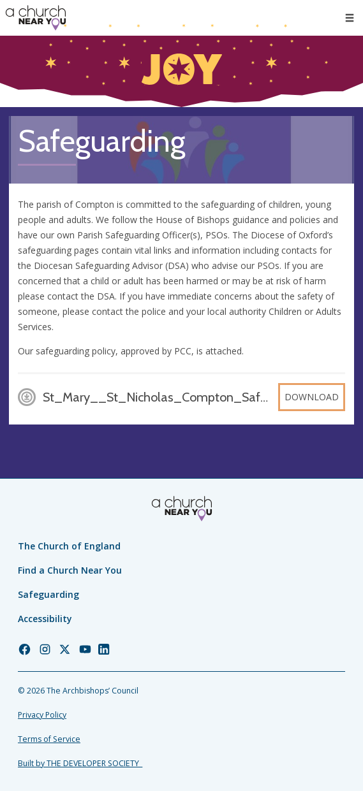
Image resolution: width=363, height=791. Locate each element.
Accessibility (45, 619)
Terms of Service (49, 739)
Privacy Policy (42, 714)
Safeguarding (48, 594)
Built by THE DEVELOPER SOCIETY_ (80, 763)
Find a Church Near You (70, 570)
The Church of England (69, 546)
